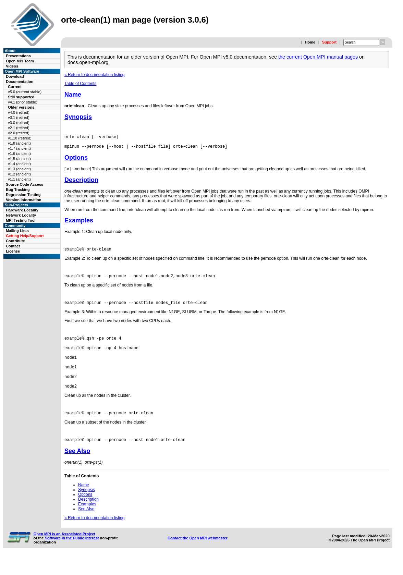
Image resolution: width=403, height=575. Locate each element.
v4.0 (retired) (18, 112)
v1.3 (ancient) (19, 169)
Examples (78, 223)
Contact (13, 246)
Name (72, 94)
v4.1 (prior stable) (22, 102)
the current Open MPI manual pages (318, 57)
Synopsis (78, 116)
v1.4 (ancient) (19, 164)
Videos (12, 66)
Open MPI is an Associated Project (65, 553)
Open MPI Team (20, 61)
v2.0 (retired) (18, 133)
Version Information (23, 200)
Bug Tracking (18, 189)
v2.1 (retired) (18, 128)
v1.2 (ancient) (19, 174)
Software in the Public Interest (72, 557)
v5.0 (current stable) (24, 92)
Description (81, 183)
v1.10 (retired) (19, 138)
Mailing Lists (17, 231)
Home (310, 42)
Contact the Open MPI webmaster (198, 557)
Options (76, 160)
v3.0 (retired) (18, 123)
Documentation (19, 81)
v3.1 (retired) (18, 117)
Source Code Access (24, 184)
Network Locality (21, 215)
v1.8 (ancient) (19, 143)
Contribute (15, 241)
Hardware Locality (22, 210)
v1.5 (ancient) (19, 159)
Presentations (18, 56)
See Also (77, 470)
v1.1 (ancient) (19, 179)
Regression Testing (23, 195)
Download (15, 76)
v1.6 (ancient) (19, 153)
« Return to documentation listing (94, 74)
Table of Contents (80, 83)
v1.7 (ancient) (19, 148)
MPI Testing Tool (20, 220)
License (13, 251)
